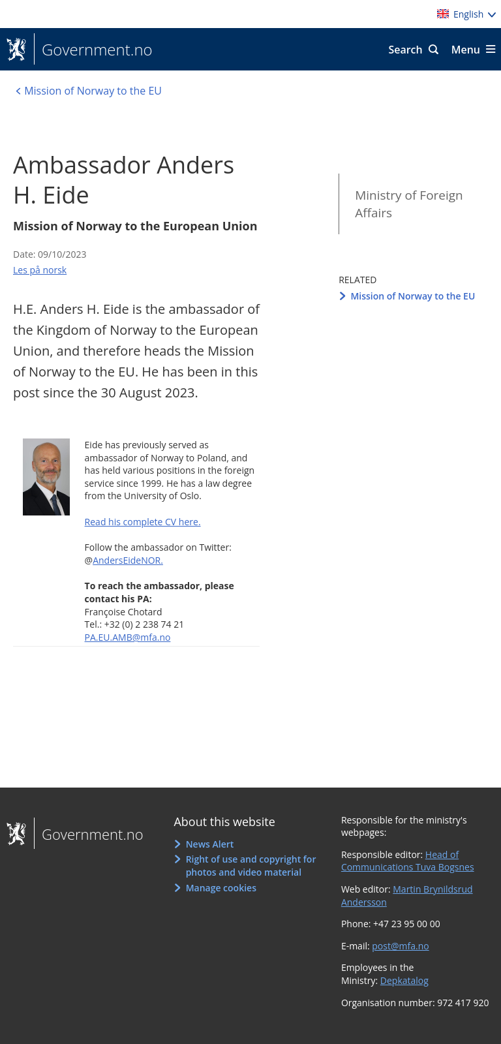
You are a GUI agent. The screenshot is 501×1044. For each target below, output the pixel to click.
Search (405, 49)
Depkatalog (404, 980)
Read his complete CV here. (143, 521)
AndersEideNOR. (128, 560)
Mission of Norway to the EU (412, 296)
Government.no (93, 49)
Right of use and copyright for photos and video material (251, 865)
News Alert (210, 844)
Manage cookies (221, 888)
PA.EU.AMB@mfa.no (128, 637)
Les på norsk (40, 270)
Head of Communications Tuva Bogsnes (407, 861)
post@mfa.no (400, 946)
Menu (465, 49)
